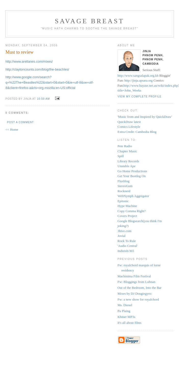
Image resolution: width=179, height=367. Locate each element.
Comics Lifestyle (129, 127)
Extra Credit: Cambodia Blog (137, 132)
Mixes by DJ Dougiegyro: (135, 293)
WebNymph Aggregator (133, 196)
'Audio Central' (128, 246)
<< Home (12, 129)
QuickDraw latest (129, 122)
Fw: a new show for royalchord (138, 299)
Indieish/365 (126, 251)
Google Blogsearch (130, 221)
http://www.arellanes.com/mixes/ (29, 61)
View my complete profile (140, 96)
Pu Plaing (124, 311)
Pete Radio (125, 146)
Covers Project (127, 216)
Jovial (122, 236)
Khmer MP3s (126, 317)
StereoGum (125, 186)
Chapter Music (127, 151)
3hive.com (125, 231)
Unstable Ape (126, 166)
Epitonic (123, 201)
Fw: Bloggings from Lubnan (136, 282)
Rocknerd (124, 191)
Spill (121, 156)
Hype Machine (127, 206)
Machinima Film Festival (134, 276)
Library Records (128, 161)
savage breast (89, 21)
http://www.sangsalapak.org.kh (138, 75)
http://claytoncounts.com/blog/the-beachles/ (37, 69)
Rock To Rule (127, 241)
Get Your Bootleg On (132, 176)
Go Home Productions (132, 171)
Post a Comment (20, 122)
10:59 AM (43, 98)
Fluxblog (124, 181)
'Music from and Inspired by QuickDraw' (145, 117)
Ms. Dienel (125, 305)
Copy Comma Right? (132, 211)
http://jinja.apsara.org (139, 80)
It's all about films (130, 323)
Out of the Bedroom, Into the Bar (140, 288)
